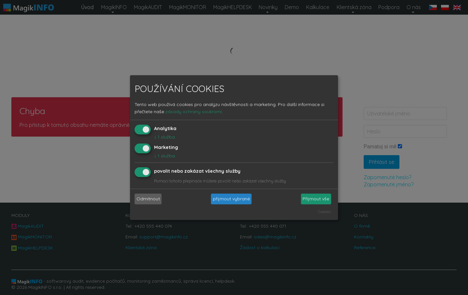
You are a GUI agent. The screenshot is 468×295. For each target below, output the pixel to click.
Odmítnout (148, 199)
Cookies (324, 211)
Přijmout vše (316, 199)
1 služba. (165, 137)
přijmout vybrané (231, 199)
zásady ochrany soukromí (193, 112)
